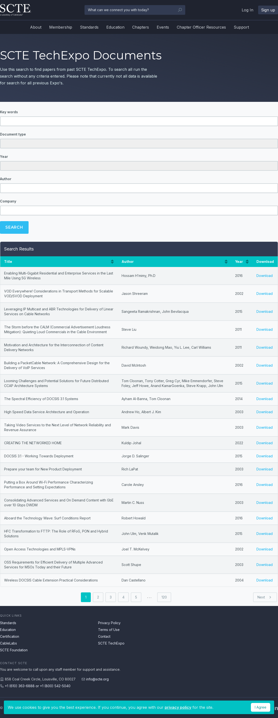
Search (14, 227)
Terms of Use (109, 630)
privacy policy (178, 707)
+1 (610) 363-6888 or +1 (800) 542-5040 (37, 686)
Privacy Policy (109, 623)
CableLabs (8, 643)
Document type (13, 134)
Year (4, 156)
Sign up (268, 10)
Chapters (140, 27)
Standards (89, 27)
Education (115, 27)
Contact (104, 636)
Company (8, 201)
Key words (9, 112)
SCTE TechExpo (111, 643)
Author (5, 179)
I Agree (260, 707)
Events (163, 27)
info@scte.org (97, 679)
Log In (247, 10)
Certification (9, 636)
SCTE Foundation (14, 650)
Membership (60, 27)
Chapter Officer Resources (201, 27)
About (35, 27)
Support (241, 27)
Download (264, 276)
